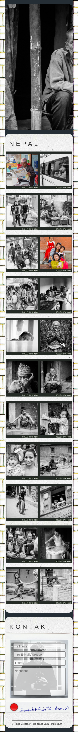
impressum (56, 724)
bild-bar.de (37, 724)
